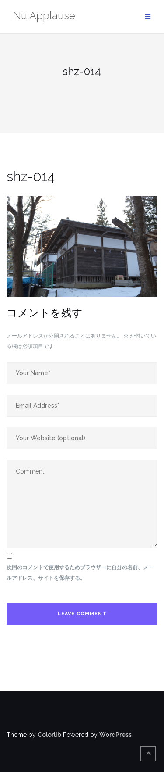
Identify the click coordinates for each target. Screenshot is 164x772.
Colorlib (49, 734)
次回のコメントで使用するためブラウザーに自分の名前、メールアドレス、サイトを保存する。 (80, 572)
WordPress (115, 734)
